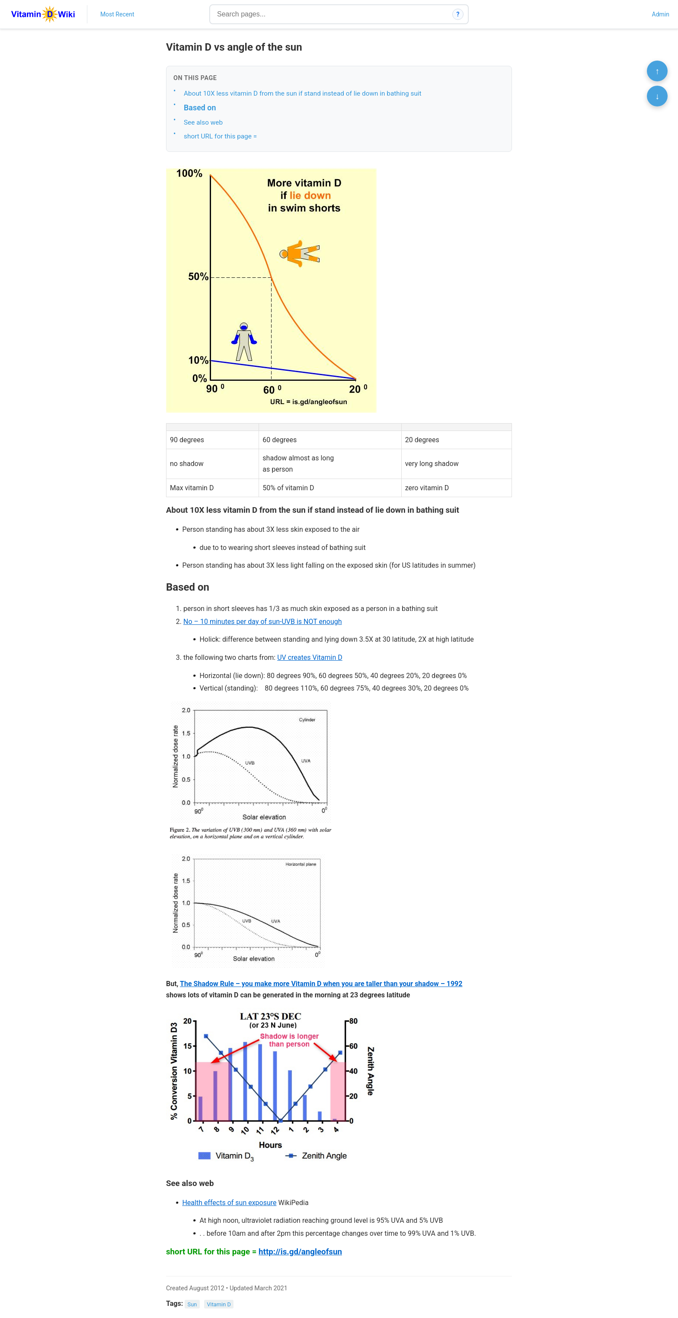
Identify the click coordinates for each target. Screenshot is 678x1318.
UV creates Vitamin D (309, 657)
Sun (192, 1304)
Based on (200, 107)
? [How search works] (458, 14)
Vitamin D (218, 1304)
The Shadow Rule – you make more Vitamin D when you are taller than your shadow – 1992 (321, 984)
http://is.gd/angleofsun (300, 1252)
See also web (203, 122)
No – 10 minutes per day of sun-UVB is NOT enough (262, 621)
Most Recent (117, 14)
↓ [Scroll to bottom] (657, 96)
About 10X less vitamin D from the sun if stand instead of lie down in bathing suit (303, 93)
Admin (660, 14)
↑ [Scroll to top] (657, 71)
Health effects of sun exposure (229, 1203)
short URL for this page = (220, 136)
